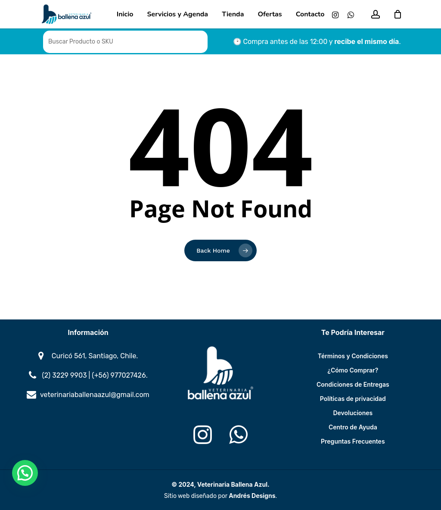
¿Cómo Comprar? (352, 370)
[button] (25, 473)
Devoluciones (353, 412)
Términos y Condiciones (353, 356)
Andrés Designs (252, 495)
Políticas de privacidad (353, 398)
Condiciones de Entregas (353, 384)
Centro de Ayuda (353, 427)
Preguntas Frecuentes (353, 441)
